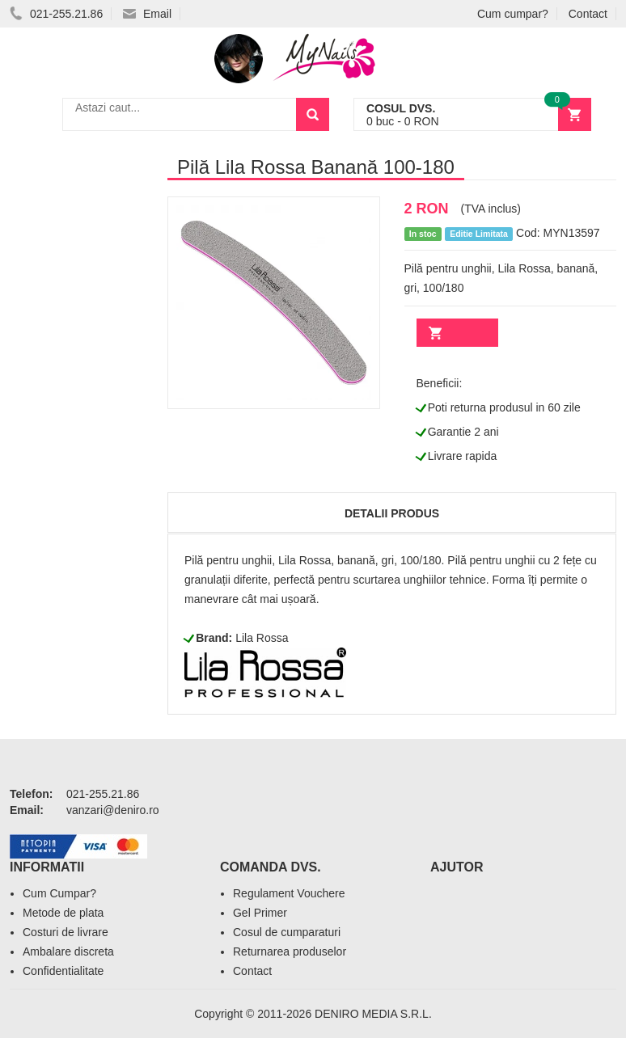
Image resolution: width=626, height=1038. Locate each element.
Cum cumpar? (512, 13)
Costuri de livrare (65, 932)
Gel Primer (260, 912)
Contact (588, 13)
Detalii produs (392, 513)
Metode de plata (63, 912)
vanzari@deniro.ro (112, 810)
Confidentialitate (63, 970)
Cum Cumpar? (59, 893)
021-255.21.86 (56, 13)
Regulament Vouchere (289, 893)
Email (147, 13)
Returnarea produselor (289, 951)
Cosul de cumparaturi (286, 932)
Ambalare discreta (68, 951)
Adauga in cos (457, 333)
